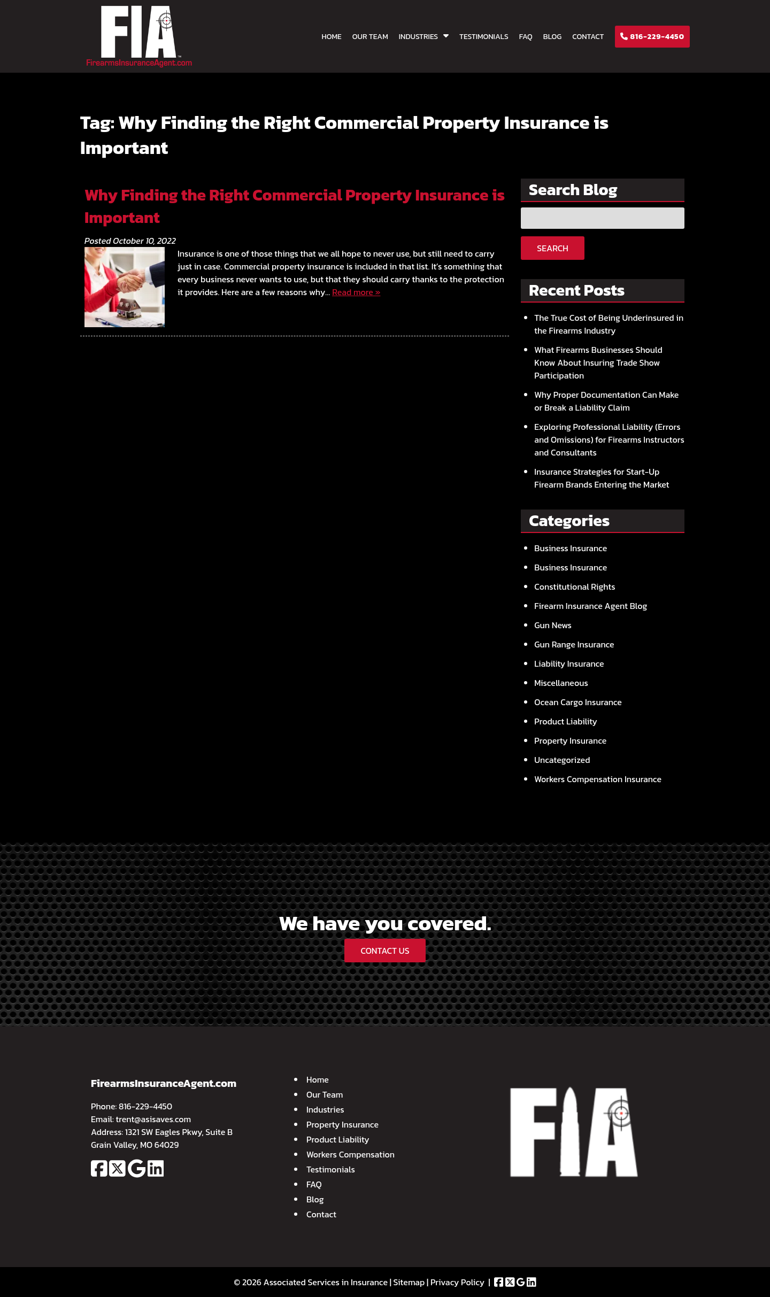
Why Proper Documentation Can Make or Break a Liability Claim (606, 401)
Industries (418, 36)
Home (332, 36)
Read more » (356, 291)
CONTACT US (384, 950)
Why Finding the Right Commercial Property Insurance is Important (294, 206)
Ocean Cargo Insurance (578, 702)
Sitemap (409, 1282)
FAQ (526, 36)
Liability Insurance (569, 663)
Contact (588, 36)
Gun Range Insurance (574, 644)
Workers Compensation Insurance (597, 779)
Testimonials (484, 36)
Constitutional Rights (574, 586)
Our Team (370, 36)
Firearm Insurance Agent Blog (590, 605)
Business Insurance (570, 548)
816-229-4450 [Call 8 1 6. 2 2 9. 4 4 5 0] (145, 1106)
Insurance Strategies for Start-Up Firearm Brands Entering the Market (601, 478)
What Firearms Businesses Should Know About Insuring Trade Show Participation (598, 362)
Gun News (553, 625)
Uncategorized (562, 759)
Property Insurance (570, 740)
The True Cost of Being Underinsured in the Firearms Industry (608, 324)
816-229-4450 (652, 36)
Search (552, 248)
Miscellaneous (561, 682)
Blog (552, 36)
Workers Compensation (350, 1154)
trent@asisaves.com (153, 1119)
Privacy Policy (457, 1282)
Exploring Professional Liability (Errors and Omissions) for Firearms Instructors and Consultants (609, 439)
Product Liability (565, 721)
